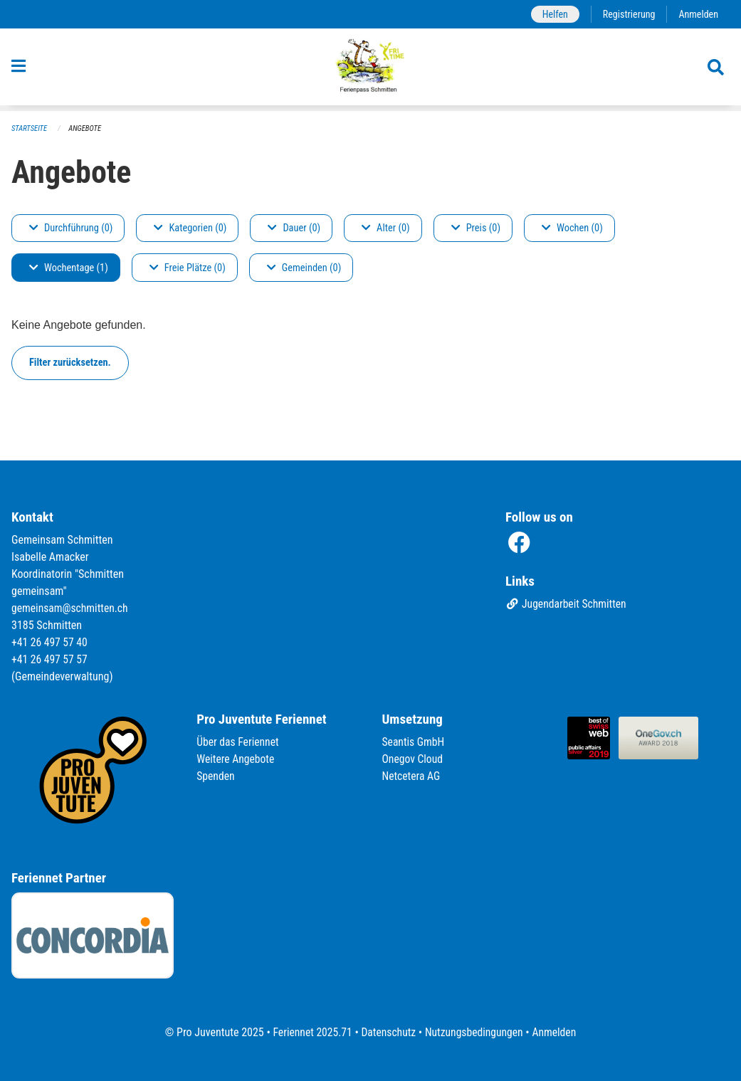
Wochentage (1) (68, 268)
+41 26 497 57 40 (50, 642)
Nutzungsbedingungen (475, 1032)
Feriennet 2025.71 (309, 1032)
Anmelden (698, 14)
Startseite (29, 128)
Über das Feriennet (238, 742)
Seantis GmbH (414, 742)
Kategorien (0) (190, 228)
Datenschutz (387, 1032)
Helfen (552, 14)
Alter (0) (386, 228)
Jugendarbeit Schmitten (567, 604)
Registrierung (627, 14)
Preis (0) (475, 228)
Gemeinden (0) (304, 268)
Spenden (216, 776)
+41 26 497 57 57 (50, 659)
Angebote (86, 128)
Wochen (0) (572, 228)
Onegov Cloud (413, 759)
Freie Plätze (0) (187, 268)
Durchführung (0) (70, 228)
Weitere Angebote (236, 759)
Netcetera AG (412, 776)
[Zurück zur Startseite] (370, 70)
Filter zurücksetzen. (70, 363)
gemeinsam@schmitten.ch (71, 608)
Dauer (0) (294, 228)
